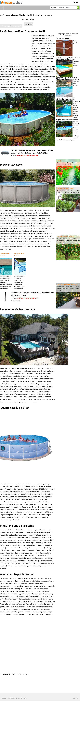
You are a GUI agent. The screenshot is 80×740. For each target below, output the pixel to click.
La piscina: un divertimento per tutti (22, 31)
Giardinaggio (24, 15)
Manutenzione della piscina (17, 525)
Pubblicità (75, 698)
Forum (53, 7)
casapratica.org (12, 15)
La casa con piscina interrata (17, 309)
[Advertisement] (21, 12)
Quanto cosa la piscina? (14, 407)
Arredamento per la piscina (17, 574)
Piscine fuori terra (36, 15)
